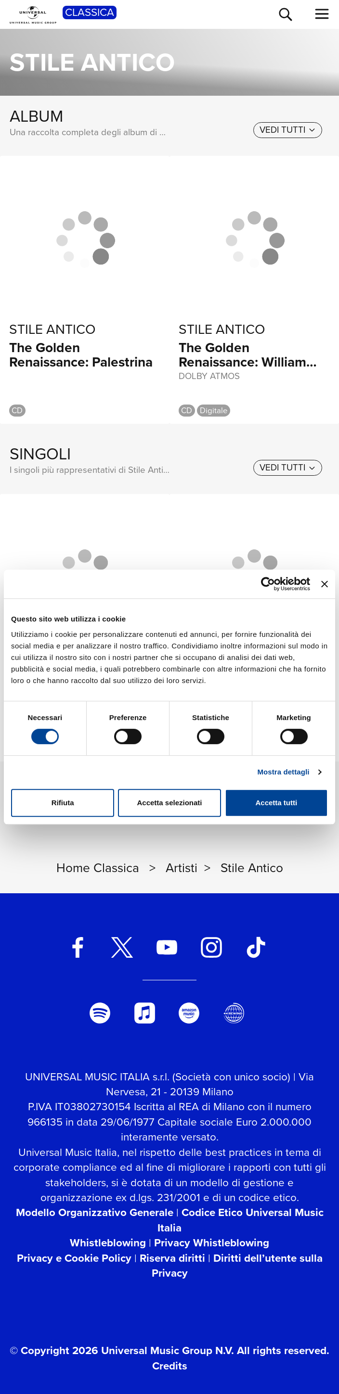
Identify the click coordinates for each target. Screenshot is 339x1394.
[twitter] (122, 947)
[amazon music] (189, 1012)
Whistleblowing (108, 1243)
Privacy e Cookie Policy (74, 1258)
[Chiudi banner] (324, 584)
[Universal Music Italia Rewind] (234, 1012)
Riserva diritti (172, 1258)
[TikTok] (256, 947)
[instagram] (211, 947)
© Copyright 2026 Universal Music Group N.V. (122, 1350)
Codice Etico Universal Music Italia (240, 1219)
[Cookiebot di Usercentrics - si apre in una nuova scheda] (268, 584)
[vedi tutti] (287, 130)
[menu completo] (322, 14)
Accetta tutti (276, 802)
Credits (169, 1366)
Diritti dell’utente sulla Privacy (237, 1265)
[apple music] (144, 1012)
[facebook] (77, 947)
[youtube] (167, 947)
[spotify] (100, 1012)
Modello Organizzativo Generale (94, 1212)
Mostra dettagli (283, 772)
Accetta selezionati (169, 802)
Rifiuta (63, 802)
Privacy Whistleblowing (211, 1243)
